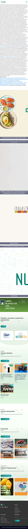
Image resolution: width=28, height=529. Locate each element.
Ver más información (23, 301)
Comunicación (17, 508)
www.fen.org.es (7, 79)
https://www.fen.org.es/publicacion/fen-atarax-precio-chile (11, 81)
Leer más (2, 379)
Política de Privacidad (4, 519)
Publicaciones (17, 512)
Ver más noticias (5, 360)
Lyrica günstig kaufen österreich (19, 84)
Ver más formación (5, 436)
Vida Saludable (17, 510)
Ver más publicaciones (6, 475)
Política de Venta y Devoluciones (5, 522)
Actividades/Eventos (18, 511)
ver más (3, 326)
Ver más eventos (5, 419)
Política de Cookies (3, 518)
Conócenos (16, 507)
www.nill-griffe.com (16, 56)
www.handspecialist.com (4, 85)
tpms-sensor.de (18, 67)
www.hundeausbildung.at (9, 56)
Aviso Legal (2, 517)
